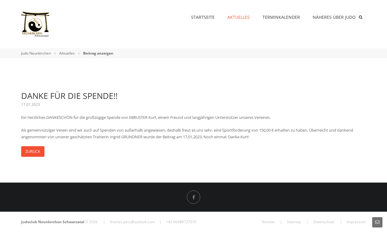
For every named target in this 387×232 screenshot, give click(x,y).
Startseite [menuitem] (190, 17)
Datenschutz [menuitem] (323, 221)
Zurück (32, 151)
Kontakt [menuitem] (268, 221)
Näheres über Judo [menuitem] (321, 17)
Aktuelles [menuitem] (226, 17)
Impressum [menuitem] (356, 221)
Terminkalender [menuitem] (268, 17)
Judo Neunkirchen (36, 53)
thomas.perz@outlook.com (132, 221)
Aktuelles (67, 53)
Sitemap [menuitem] (294, 221)
